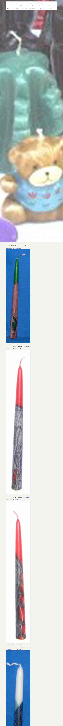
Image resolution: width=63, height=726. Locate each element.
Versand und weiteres (26, 346)
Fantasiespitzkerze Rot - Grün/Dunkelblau (14, 348)
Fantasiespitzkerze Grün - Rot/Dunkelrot (13, 248)
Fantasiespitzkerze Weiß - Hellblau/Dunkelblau (14, 649)
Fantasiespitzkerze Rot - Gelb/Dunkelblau (13, 499)
